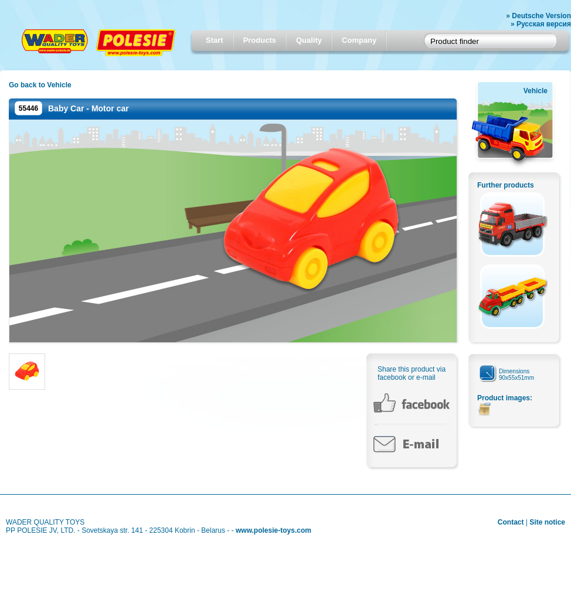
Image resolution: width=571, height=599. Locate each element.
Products (259, 40)
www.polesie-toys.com (273, 530)
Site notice (547, 522)
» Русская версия (541, 24)
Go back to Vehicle (40, 85)
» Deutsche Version (538, 16)
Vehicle (536, 91)
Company (359, 40)
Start (214, 40)
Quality (309, 40)
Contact (511, 522)
